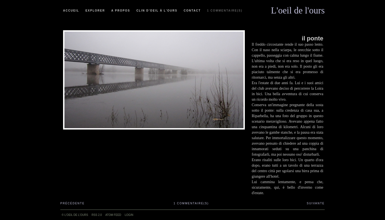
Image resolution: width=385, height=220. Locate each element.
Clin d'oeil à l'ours (156, 10)
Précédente (72, 203)
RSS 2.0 (97, 214)
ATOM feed (113, 214)
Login (129, 214)
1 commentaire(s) (224, 10)
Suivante (316, 203)
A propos (120, 10)
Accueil (71, 10)
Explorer (95, 10)
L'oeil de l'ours (298, 9)
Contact (192, 10)
